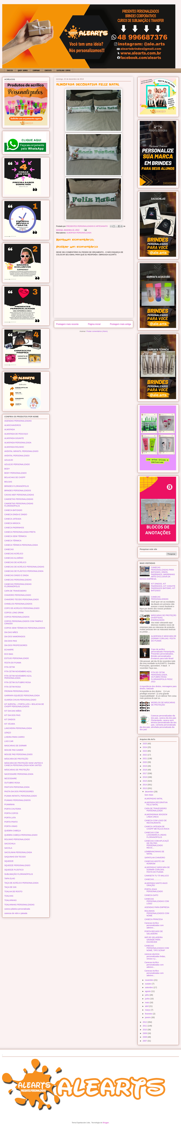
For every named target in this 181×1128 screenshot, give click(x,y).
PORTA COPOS (11, 813)
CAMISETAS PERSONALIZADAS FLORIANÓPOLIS (18, 504)
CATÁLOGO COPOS (63, 71)
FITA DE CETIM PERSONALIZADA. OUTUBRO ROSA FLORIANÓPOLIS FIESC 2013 (162, 677)
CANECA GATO (151, 895)
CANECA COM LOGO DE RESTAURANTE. (156, 821)
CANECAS (9, 549)
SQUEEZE (9, 861)
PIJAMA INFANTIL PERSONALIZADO (20, 796)
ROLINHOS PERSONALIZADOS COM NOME (157, 913)
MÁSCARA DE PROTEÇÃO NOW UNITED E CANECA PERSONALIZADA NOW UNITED (23, 764)
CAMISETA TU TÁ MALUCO (157, 876)
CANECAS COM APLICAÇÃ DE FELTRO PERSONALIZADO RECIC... (157, 844)
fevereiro (149, 1014)
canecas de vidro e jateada (15, 913)
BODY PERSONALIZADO (15, 473)
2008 (145, 1037)
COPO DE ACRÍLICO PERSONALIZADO (21, 608)
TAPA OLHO (9, 878)
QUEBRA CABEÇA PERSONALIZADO (20, 835)
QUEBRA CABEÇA (12, 831)
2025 (145, 743)
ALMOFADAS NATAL (154, 798)
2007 (145, 1041)
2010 (145, 1030)
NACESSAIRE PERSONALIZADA (18, 774)
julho (147, 995)
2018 (145, 770)
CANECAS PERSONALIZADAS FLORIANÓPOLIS (17, 585)
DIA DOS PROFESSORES (15, 645)
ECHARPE (9, 650)
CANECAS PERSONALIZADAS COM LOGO (157, 901)
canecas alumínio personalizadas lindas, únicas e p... (155, 956)
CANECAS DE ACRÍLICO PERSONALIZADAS (24, 567)
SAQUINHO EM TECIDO (15, 857)
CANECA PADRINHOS (14, 528)
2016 (145, 777)
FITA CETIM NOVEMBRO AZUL (18, 671)
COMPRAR (36, 71)
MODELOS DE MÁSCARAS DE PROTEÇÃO (163, 703)
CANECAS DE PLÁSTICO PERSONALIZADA (23, 571)
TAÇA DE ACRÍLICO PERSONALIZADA (21, 883)
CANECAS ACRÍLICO (13, 554)
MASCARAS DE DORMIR (15, 746)
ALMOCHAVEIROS (12, 425)
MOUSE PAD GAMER (13, 750)
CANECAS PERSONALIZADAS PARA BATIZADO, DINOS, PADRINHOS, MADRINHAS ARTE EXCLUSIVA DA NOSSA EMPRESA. (157, 573)
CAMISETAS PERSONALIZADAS (18, 499)
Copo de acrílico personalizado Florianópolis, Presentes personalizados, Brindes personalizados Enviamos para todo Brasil (163, 654)
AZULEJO (8, 460)
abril (147, 1006)
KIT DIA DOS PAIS (12, 715)
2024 (145, 747)
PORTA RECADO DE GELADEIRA (154, 932)
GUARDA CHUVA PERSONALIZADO (20, 700)
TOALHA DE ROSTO (13, 891)
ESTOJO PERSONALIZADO (16, 658)
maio (147, 1002)
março (148, 1010)
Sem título (149, 795)
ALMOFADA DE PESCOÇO (16, 434)
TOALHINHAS (10, 900)
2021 (145, 758)
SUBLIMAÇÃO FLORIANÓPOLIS (18, 874)
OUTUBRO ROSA (12, 783)
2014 (145, 785)
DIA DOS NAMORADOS (14, 636)
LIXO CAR (8, 741)
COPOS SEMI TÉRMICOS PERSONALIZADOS (24, 628)
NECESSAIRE (10, 778)
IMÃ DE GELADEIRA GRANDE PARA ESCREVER (153, 939)
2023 (145, 751)
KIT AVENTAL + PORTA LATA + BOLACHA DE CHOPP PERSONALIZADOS (24, 705)
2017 (145, 773)
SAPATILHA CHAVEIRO (155, 857)
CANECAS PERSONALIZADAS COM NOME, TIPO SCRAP (157, 948)
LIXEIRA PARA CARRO (14, 737)
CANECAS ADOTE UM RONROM (154, 862)
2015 (145, 781)
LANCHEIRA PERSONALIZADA (18, 728)
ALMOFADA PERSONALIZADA (78, 233)
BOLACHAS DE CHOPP (14, 477)
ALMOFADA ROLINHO (14, 447)
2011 (145, 1026)
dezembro (149, 792)
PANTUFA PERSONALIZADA (17, 787)
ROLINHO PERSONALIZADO (17, 839)
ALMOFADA (9, 429)
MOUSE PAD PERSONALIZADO (18, 754)
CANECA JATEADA (12, 519)
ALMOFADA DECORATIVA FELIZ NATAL (156, 803)
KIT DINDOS (9, 719)
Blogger (106, 1123)
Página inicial (94, 324)
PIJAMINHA (9, 804)
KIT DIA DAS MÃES (12, 711)
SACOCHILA (9, 844)
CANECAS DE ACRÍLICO (15, 562)
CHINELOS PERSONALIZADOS (18, 604)
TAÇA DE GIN (10, 887)
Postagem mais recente (67, 324)
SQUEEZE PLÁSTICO (13, 870)
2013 (145, 788)
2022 (145, 755)
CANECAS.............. (153, 879)
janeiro (148, 1017)
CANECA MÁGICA (12, 523)
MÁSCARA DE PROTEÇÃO (16, 759)
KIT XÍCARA (9, 724)
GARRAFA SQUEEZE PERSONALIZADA (22, 695)
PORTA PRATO (11, 822)
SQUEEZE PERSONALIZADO (17, 865)
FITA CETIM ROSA (12, 687)
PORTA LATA (10, 818)
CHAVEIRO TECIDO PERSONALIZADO (21, 599)
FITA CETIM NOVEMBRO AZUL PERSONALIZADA (18, 677)
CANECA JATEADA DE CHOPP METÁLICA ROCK (157, 827)
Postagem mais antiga (120, 324)
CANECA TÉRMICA (12, 541)
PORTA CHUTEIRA (12, 809)
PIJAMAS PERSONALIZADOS (17, 800)
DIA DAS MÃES (11, 632)
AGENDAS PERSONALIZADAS (18, 421)
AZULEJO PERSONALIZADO (17, 464)
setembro (149, 987)
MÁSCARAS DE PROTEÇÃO (17, 770)
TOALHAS (8, 896)
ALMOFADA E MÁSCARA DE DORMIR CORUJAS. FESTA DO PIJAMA (163, 638)
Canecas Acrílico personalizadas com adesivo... (154, 925)
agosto (148, 991)
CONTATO (48, 71)
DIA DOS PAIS (10, 641)
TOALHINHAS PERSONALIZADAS (19, 905)
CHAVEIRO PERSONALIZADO (17, 595)
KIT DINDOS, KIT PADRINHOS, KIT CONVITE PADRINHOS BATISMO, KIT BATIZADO (163, 587)
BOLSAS (8, 482)
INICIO (10, 71)
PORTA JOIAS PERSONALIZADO (154, 890)
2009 (145, 1033)
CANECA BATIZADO (13, 510)
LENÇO (7, 733)
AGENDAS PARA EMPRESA (157, 907)
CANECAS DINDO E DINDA (16, 575)
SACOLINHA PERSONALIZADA (18, 852)
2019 (145, 766)
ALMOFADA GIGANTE (14, 438)
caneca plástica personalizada (17, 909)
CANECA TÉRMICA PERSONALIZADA (21, 545)
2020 (145, 762)
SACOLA (8, 848)
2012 (145, 1022)
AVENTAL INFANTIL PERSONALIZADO (21, 451)
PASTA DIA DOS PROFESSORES (19, 791)
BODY (7, 469)
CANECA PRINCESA (154, 919)
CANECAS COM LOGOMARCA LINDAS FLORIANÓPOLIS (155, 834)
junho (147, 999)
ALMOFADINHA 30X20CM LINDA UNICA (156, 815)
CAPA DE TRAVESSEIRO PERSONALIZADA (156, 809)
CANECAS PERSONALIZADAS (17, 580)
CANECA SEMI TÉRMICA (15, 536)
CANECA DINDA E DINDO (15, 514)
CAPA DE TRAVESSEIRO (15, 591)
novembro (149, 980)
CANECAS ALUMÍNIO (13, 558)
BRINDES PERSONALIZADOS (17, 490)
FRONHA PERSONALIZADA (16, 691)
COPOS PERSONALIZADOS (16, 617)
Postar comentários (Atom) (97, 331)
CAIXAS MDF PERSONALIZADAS (19, 495)
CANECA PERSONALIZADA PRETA (20, 532)
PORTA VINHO (10, 826)
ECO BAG (8, 654)
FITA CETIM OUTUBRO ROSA (17, 682)
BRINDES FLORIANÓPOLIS (16, 486)
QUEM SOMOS (23, 71)
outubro (148, 984)
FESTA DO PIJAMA (12, 663)
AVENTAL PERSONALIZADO (17, 456)
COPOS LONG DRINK (14, 612)
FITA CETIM (9, 667)
